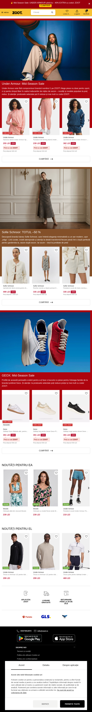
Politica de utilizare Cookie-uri (28, 655)
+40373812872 (25, 631)
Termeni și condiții (24, 651)
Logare (77, 12)
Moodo (5, 509)
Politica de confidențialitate (27, 659)
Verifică (86, 12)
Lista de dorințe (67, 12)
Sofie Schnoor (8, 286)
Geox (5, 429)
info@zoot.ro (42, 631)
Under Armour (8, 137)
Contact (20, 663)
